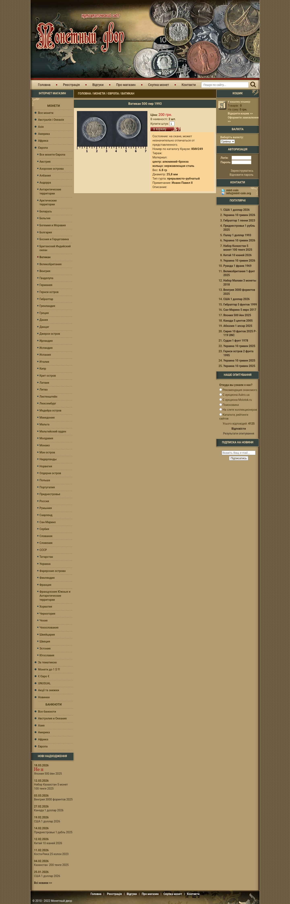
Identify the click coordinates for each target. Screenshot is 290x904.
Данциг (44, 326)
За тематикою (47, 662)
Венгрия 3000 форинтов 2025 (53, 799)
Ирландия (46, 340)
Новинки (44, 697)
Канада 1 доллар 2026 (48, 810)
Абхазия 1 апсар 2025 (237, 327)
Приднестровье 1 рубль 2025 (53, 832)
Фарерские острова (52, 571)
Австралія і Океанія (51, 119)
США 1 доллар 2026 (47, 821)
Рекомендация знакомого (240, 391)
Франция (45, 584)
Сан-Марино (47, 522)
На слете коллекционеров (240, 411)
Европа (43, 746)
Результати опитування (238, 434)
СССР (43, 550)
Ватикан (127, 93)
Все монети (45, 112)
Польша (44, 480)
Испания (45, 354)
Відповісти (238, 429)
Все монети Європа (52, 154)
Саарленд (45, 515)
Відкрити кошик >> (240, 113)
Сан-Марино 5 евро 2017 (239, 311)
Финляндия (47, 577)
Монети (99, 93)
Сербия (44, 529)
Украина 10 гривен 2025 (239, 347)
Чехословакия (48, 627)
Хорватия (45, 606)
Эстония (45, 648)
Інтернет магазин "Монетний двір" (78, 33)
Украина (45, 563)
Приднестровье (49, 494)
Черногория (47, 613)
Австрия (45, 161)
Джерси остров (49, 333)
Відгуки (98, 85)
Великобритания (50, 264)
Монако (44, 445)
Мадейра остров (50, 410)
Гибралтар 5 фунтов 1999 (240, 305)
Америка (44, 133)
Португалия (47, 487)
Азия (41, 725)
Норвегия (45, 466)
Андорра (45, 182)
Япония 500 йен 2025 (48, 773)
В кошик (165, 129)
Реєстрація (71, 85)
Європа (113, 93)
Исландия (46, 347)
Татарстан (46, 556)
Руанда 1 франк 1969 (237, 267)
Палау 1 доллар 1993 (237, 236)
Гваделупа (46, 278)
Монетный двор (61, 900)
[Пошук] (253, 84)
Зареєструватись (242, 172)
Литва (43, 389)
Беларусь (45, 211)
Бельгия (44, 218)
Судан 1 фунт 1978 (235, 341)
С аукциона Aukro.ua (236, 396)
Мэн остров (47, 452)
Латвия (44, 382)
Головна (44, 85)
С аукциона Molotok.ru (237, 401)
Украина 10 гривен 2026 (239, 216)
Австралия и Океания (52, 718)
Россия (44, 501)
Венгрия (44, 271)
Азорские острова (51, 168)
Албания (45, 175)
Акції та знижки (48, 690)
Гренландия (47, 306)
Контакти (188, 85)
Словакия (45, 536)
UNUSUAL (44, 683)
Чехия (43, 620)
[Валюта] (227, 141)
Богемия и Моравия (52, 225)
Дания (43, 319)
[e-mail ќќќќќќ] (239, 454)
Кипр (42, 368)
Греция (44, 313)
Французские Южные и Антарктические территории (54, 595)
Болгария (45, 232)
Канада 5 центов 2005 (238, 321)
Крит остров (47, 375)
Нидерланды (48, 459)
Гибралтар (46, 299)
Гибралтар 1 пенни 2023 (239, 221)
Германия (45, 285)
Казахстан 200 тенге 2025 (51, 865)
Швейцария (47, 634)
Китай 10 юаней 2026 (48, 843)
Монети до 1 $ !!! (49, 669)
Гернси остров (49, 292)
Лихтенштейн (48, 396)
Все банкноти (47, 711)
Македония (47, 417)
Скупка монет (158, 85)
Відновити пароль (241, 176)
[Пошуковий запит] (225, 85)
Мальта (44, 424)
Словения (45, 542)
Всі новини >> (43, 882)
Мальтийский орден (52, 431)
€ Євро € (43, 676)
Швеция (44, 641)
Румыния (45, 508)
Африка (43, 140)
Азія (41, 126)
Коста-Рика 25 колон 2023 (51, 854)
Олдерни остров (50, 473)
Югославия (46, 655)
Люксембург (47, 403)
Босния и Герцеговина (54, 239)
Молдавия (46, 438)
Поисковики (231, 406)
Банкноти (54, 704)
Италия (44, 361)
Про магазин (126, 85)
